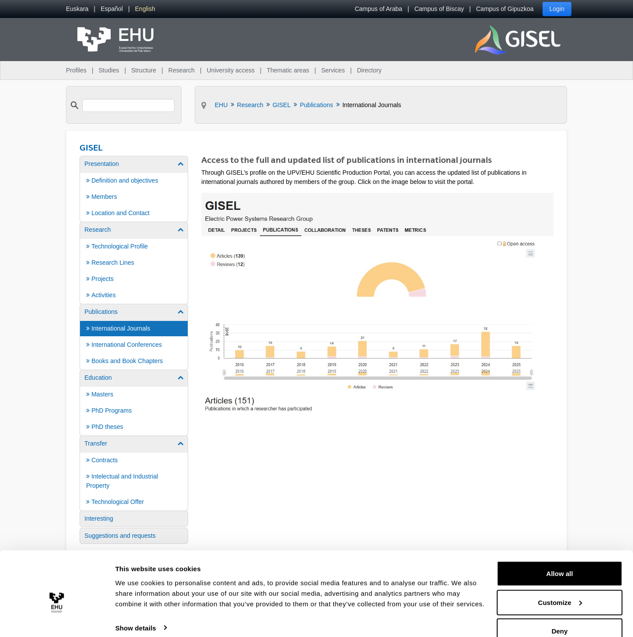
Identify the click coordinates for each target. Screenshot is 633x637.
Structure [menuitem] (143, 70)
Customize (560, 585)
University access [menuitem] (231, 70)
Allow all (559, 556)
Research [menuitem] (181, 70)
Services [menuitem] (333, 70)
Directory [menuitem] (369, 70)
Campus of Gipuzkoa (505, 8)
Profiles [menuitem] (76, 70)
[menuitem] (77, 9)
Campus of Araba (378, 8)
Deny (560, 613)
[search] (128, 105)
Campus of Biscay (439, 8)
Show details (135, 610)
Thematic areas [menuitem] (288, 70)
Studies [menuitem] (108, 70)
